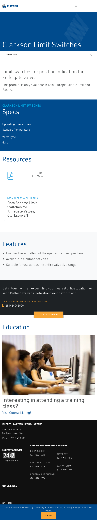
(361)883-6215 (38, 454)
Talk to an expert (48, 314)
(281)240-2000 (17, 438)
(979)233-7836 (64, 458)
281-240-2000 (13, 305)
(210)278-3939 (64, 469)
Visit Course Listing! (16, 413)
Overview (11, 54)
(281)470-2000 (38, 478)
